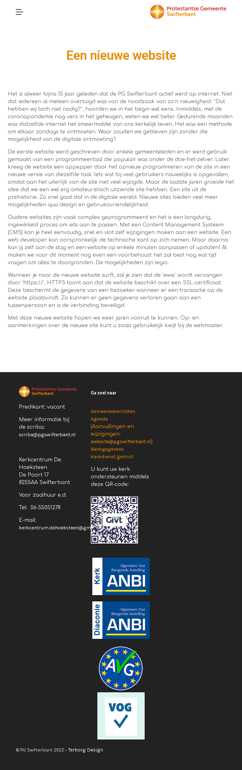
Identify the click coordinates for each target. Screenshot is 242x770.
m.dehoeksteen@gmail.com (76, 528)
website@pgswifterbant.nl (121, 441)
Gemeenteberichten (113, 411)
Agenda (99, 419)
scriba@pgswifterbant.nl (47, 435)
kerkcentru (31, 528)
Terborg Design (85, 750)
